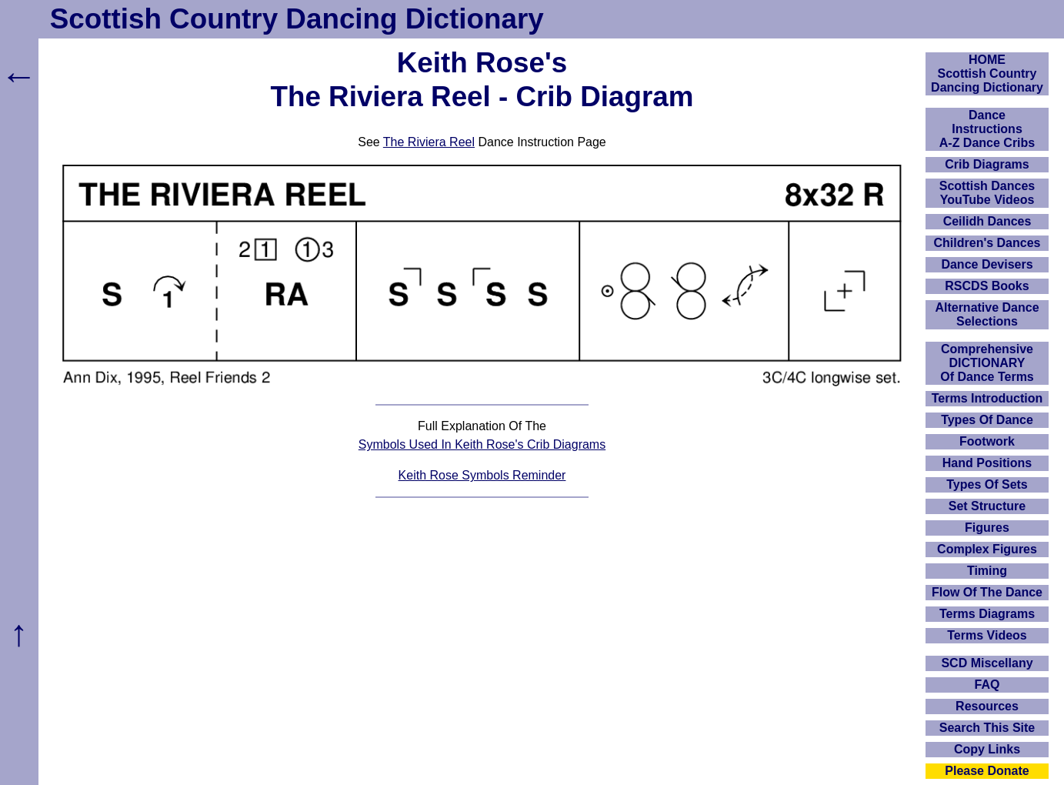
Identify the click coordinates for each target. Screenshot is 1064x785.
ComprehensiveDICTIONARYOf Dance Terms (987, 362)
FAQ (987, 684)
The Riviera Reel (429, 142)
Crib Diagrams (987, 164)
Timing (987, 570)
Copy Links (987, 749)
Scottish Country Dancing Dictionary (297, 19)
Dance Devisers (986, 264)
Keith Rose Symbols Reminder (482, 475)
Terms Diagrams (987, 613)
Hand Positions (987, 462)
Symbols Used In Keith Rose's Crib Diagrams (482, 444)
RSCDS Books (987, 285)
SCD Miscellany (986, 663)
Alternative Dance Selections (987, 314)
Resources (987, 706)
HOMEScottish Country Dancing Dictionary (987, 73)
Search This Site (987, 727)
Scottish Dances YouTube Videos (987, 192)
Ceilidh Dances (987, 221)
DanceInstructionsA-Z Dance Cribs (987, 129)
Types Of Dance (987, 419)
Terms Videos (986, 635)
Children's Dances (987, 242)
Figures (987, 527)
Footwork (987, 441)
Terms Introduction (987, 398)
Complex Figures (987, 549)
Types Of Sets (987, 484)
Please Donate (987, 770)
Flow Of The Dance (987, 592)
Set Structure (987, 506)
